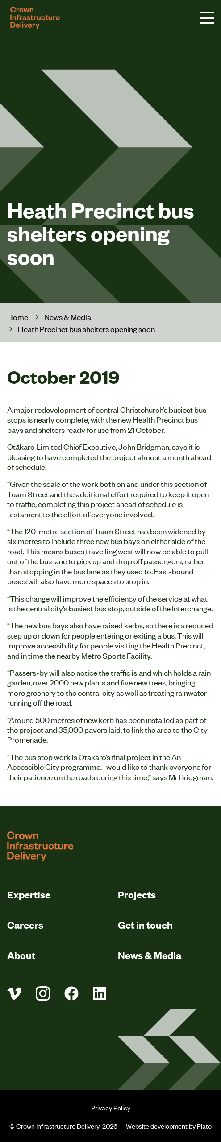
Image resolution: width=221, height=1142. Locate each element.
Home (17, 316)
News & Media (67, 316)
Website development (157, 1125)
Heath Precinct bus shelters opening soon (86, 328)
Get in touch (145, 924)
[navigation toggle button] (207, 18)
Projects (137, 894)
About (21, 954)
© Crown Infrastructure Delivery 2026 (64, 1125)
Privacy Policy (110, 1107)
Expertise (28, 894)
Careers (25, 924)
